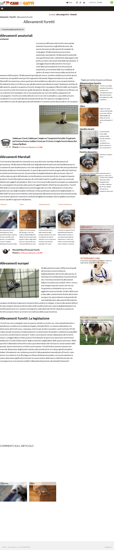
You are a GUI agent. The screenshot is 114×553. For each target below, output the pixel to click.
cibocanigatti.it (62, 14)
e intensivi (4, 39)
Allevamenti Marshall (15, 157)
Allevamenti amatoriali (16, 35)
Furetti (13, 17)
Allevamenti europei (14, 263)
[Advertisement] (24, 14)
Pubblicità (108, 547)
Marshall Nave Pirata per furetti (26, 250)
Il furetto (4, 483)
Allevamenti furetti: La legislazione (24, 318)
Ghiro (32, 483)
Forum (69, 2)
